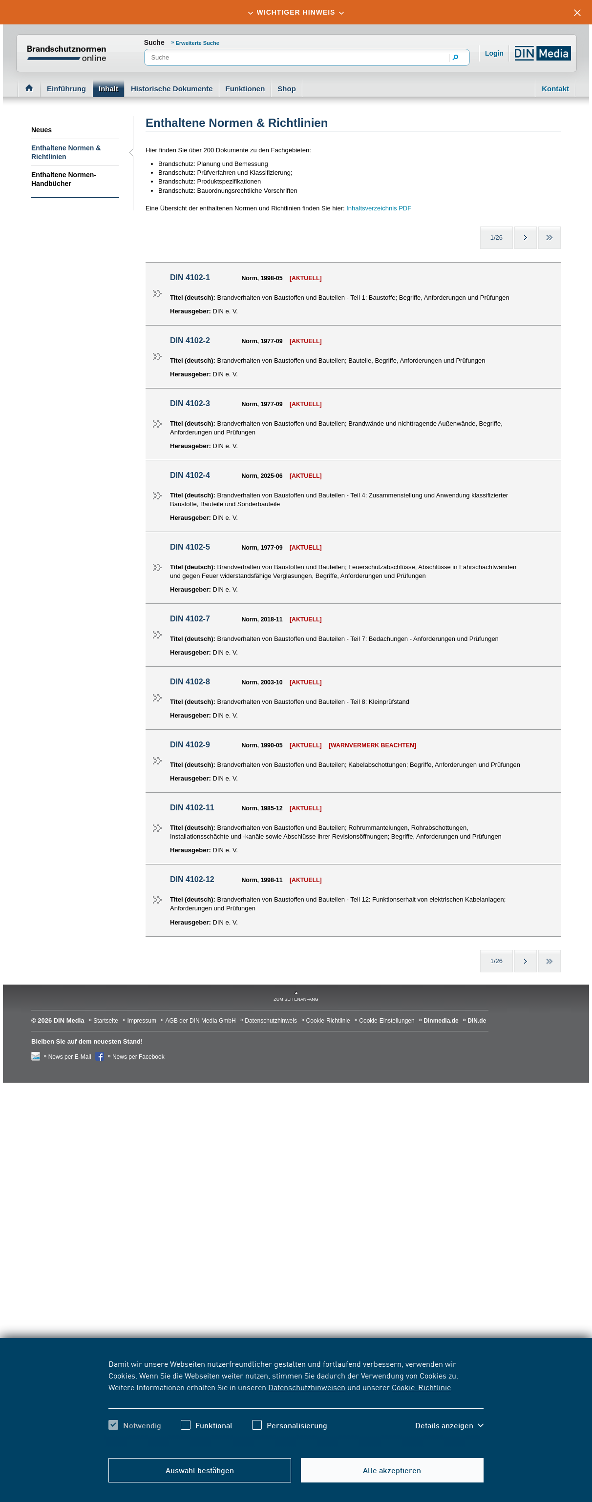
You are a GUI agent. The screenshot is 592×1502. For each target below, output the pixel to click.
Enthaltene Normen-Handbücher (63, 179)
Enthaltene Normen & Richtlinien (66, 152)
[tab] (296, 12)
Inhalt (108, 88)
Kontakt (555, 88)
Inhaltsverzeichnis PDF (378, 208)
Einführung (66, 88)
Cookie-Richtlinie (421, 1386)
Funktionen (245, 88)
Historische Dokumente (172, 88)
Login (494, 53)
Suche (154, 42)
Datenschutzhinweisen (306, 1386)
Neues (41, 130)
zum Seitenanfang (296, 999)
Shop (286, 88)
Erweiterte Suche (197, 43)
